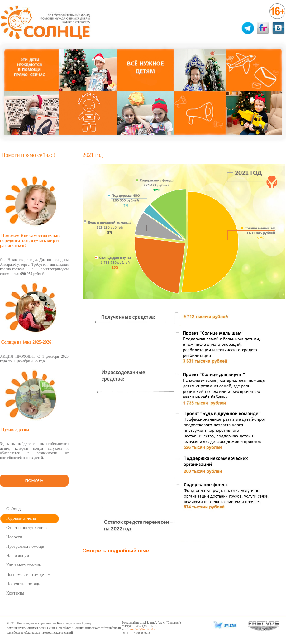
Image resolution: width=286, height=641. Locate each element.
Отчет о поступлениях (27, 527)
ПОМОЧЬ (34, 480)
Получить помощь (23, 583)
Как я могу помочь (23, 565)
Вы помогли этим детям (28, 574)
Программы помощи (25, 546)
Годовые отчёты (21, 518)
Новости (14, 537)
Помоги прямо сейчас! (28, 155)
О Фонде (14, 509)
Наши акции (17, 555)
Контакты (15, 593)
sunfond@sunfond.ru (143, 629)
